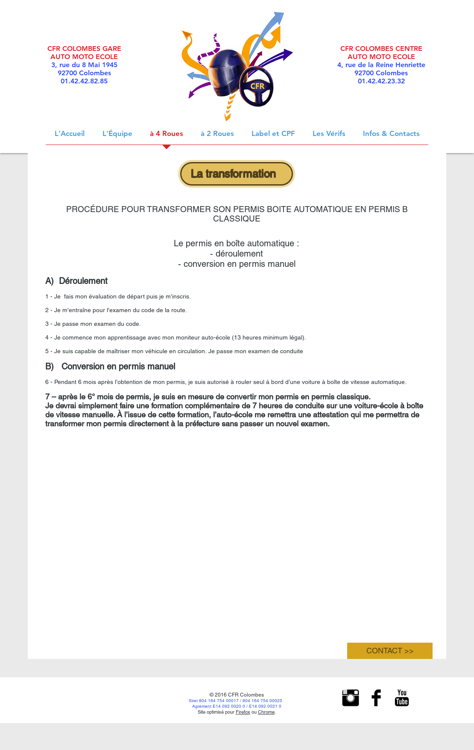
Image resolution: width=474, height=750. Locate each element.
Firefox (243, 712)
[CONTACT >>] (390, 651)
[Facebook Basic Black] (376, 697)
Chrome (266, 712)
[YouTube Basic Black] (401, 697)
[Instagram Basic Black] (350, 697)
